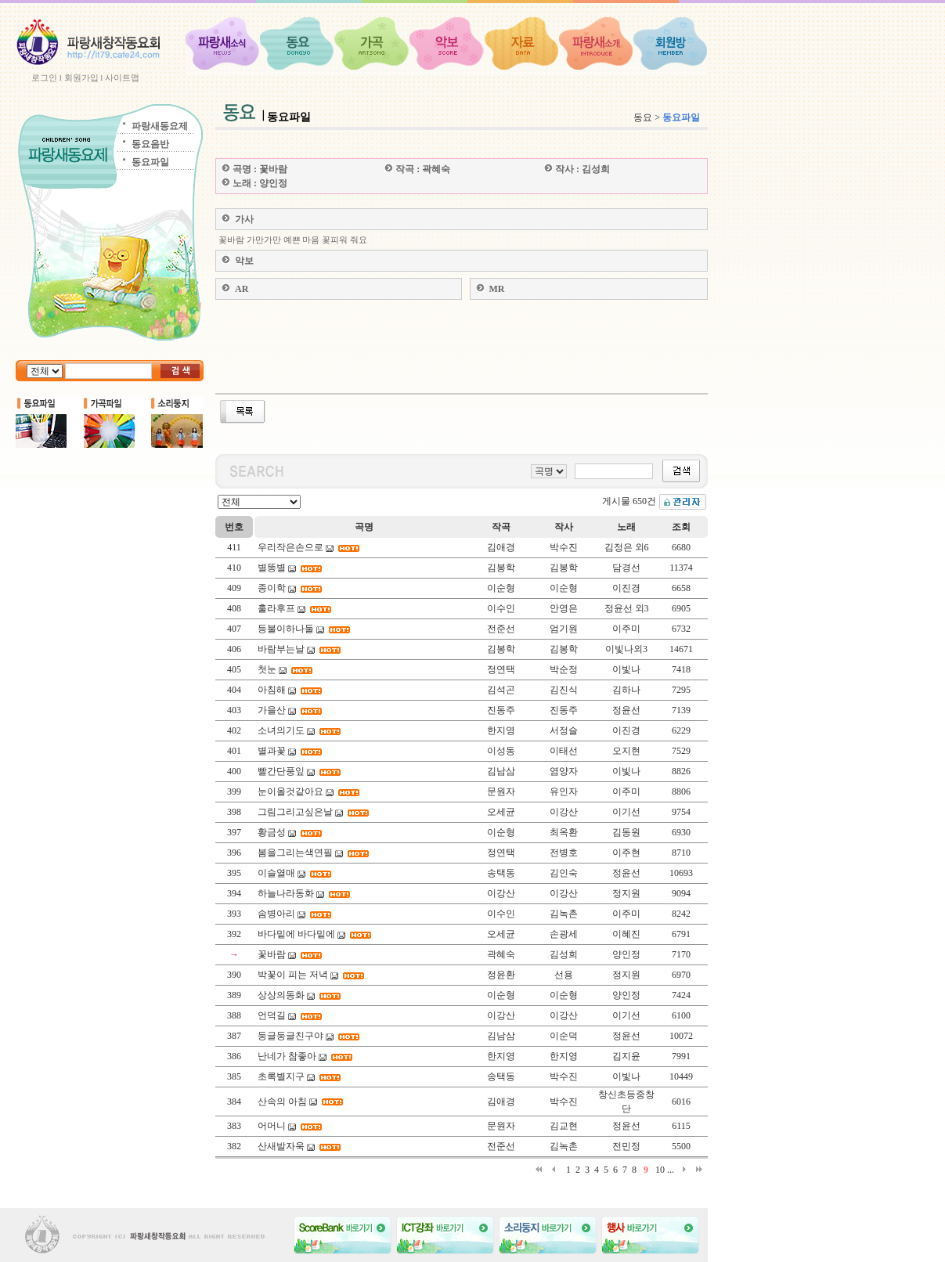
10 (660, 1169)
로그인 (44, 77)
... (670, 1169)
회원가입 (81, 77)
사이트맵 (122, 77)
